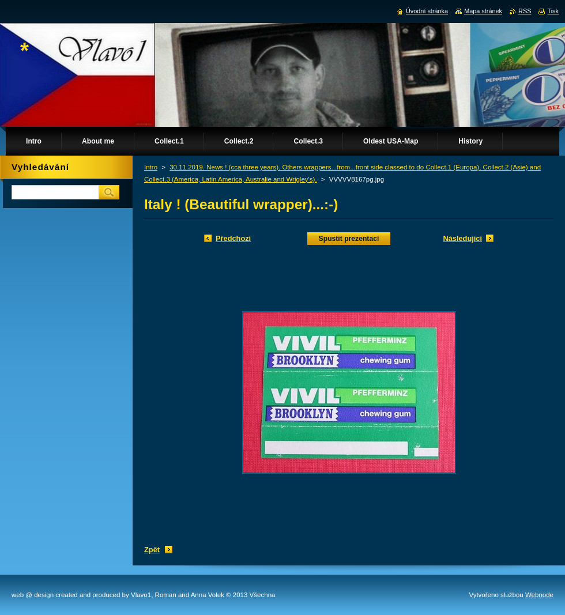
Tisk (553, 10)
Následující (462, 238)
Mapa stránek (483, 10)
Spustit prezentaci (349, 239)
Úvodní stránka (427, 10)
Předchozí (233, 238)
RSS (524, 10)
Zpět (152, 549)
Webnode (539, 594)
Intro (150, 167)
